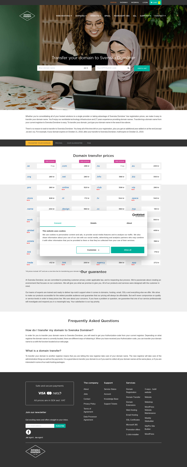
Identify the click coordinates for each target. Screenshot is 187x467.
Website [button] (95, 16)
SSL (134, 16)
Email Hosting (132, 415)
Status (113, 2)
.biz (133, 176)
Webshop (149, 402)
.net (64, 176)
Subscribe (60, 426)
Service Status (110, 389)
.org (29, 176)
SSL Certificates (133, 420)
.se (28, 166)
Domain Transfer (133, 397)
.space (134, 198)
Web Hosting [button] (64, 16)
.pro (29, 187)
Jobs (86, 394)
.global (30, 230)
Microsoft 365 (121, 16)
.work (30, 219)
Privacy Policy (90, 404)
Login (145, 2)
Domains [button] (81, 16)
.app (133, 262)
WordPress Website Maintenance (150, 410)
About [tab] (129, 223)
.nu (98, 166)
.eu (133, 166)
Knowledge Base (111, 399)
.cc (97, 208)
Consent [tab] (57, 223)
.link (64, 262)
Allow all (127, 250)
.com (64, 166)
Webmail (135, 2)
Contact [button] (160, 16)
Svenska (124, 2)
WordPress (149, 434)
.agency (100, 262)
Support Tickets (110, 404)
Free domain (50, 161)
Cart (155, 3)
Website (148, 397)
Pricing (58, 143)
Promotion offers (133, 430)
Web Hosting (131, 410)
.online (65, 187)
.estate (30, 241)
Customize (93, 250)
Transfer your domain (39, 143)
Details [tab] (93, 223)
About (86, 389)
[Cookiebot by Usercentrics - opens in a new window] (134, 215)
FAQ (89, 143)
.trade (30, 262)
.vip (133, 187)
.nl (63, 198)
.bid (29, 251)
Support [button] (145, 16)
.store (30, 198)
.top (133, 208)
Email (107, 16)
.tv (97, 198)
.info (98, 176)
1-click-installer (132, 434)
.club (99, 187)
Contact (87, 399)
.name (30, 208)
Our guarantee (74, 143)
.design (65, 208)
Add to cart (142, 68)
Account (107, 394)
